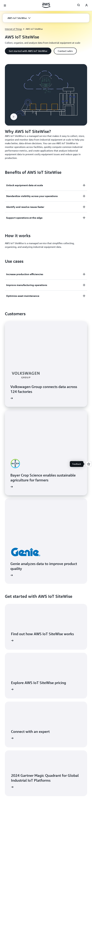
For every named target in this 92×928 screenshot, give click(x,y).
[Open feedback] (88, 464)
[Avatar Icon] (86, 5)
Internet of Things (13, 29)
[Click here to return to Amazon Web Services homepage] (46, 5)
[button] (19, 18)
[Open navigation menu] (4, 5)
